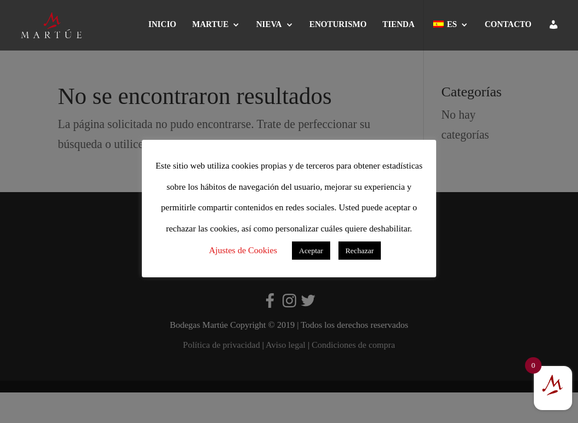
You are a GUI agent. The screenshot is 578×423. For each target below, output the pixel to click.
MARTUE (210, 25)
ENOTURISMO (338, 25)
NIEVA (268, 25)
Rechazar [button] (360, 250)
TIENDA (398, 25)
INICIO (162, 25)
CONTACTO (508, 25)
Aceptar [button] (311, 250)
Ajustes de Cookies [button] (243, 250)
